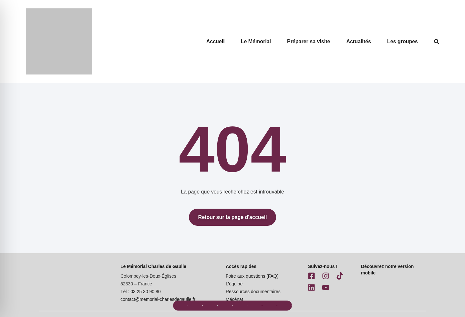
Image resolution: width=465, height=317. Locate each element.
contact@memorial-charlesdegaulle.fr (157, 299)
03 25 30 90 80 (145, 291)
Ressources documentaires (253, 291)
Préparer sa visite (308, 41)
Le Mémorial (256, 41)
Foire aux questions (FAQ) (252, 276)
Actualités (358, 41)
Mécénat (234, 299)
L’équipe (234, 283)
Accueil (215, 41)
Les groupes (402, 41)
